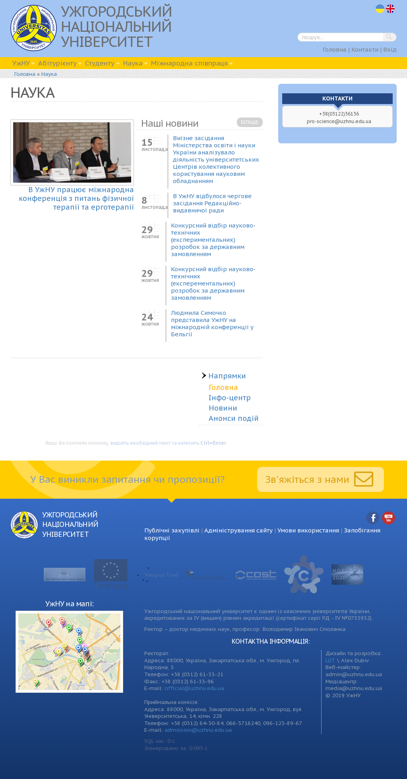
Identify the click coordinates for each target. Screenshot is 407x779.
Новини (223, 408)
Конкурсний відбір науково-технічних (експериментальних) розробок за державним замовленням (213, 240)
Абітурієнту (57, 63)
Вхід (390, 49)
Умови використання (308, 530)
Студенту (99, 63)
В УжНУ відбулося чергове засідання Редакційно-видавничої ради (212, 203)
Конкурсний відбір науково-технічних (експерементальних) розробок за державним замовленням (213, 283)
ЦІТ (330, 660)
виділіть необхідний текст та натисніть (168, 443)
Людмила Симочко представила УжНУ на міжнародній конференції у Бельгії (212, 323)
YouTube (389, 518)
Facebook (373, 518)
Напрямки (223, 376)
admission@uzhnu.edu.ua (198, 729)
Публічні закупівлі (172, 530)
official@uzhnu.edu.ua (194, 688)
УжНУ (21, 63)
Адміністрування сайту (238, 530)
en (390, 9)
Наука (133, 63)
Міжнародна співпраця (189, 63)
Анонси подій (234, 418)
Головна (335, 49)
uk (380, 9)
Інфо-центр (230, 397)
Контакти (364, 49)
